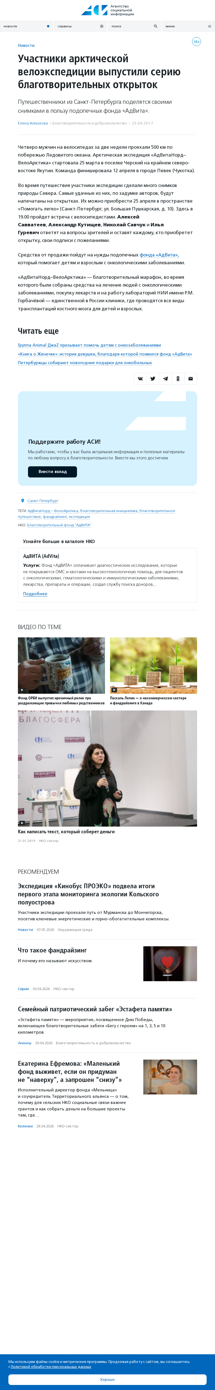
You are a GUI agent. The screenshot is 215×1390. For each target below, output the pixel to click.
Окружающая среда (75, 930)
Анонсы (24, 1043)
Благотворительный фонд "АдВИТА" (59, 524)
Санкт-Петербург (43, 500)
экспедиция (79, 516)
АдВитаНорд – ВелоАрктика (53, 510)
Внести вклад (52, 471)
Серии (23, 988)
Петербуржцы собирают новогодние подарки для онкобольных (85, 362)
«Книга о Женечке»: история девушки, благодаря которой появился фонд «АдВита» (105, 353)
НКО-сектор (49, 840)
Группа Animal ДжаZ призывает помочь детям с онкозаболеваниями (89, 345)
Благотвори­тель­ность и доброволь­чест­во (89, 123)
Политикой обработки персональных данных (51, 1367)
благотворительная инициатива (108, 510)
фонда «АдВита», (160, 255)
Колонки (25, 1126)
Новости (26, 45)
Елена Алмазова (33, 123)
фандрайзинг (55, 516)
